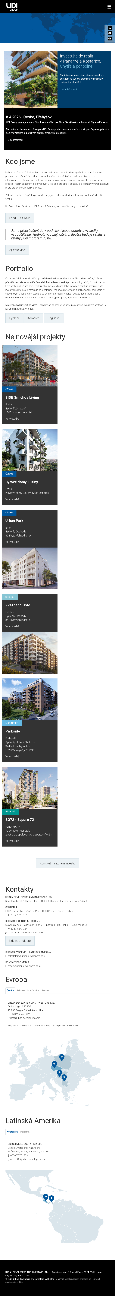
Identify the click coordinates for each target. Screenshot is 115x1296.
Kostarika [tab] (12, 1131)
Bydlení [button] (14, 318)
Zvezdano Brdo (17, 605)
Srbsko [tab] (21, 990)
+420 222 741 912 (20, 1014)
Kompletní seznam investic (57, 863)
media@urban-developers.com (24, 966)
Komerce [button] (33, 318)
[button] (69, 89)
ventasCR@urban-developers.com (28, 1159)
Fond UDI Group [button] (19, 218)
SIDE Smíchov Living (22, 397)
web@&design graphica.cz (78, 1279)
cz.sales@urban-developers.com (25, 932)
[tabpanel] (57, 1016)
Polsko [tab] (46, 990)
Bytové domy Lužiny (21, 482)
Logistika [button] (54, 318)
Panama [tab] (24, 1131)
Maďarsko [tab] (33, 990)
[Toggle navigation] (109, 6)
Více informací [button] (15, 140)
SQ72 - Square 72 (19, 820)
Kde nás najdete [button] (20, 941)
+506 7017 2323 (19, 1155)
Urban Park (14, 521)
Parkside (12, 731)
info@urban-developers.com (25, 1018)
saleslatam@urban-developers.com (27, 956)
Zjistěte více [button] (17, 250)
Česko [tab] (10, 990)
